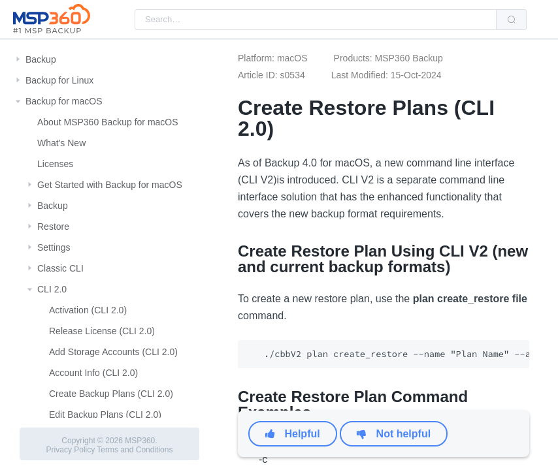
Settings (54, 247)
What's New (61, 143)
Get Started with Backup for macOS (109, 185)
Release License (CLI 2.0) (102, 331)
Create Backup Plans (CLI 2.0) (111, 393)
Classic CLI (60, 268)
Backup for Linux (59, 80)
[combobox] (316, 19)
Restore (53, 226)
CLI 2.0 (52, 289)
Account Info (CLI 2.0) (93, 373)
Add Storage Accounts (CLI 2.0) (113, 352)
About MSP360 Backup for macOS (107, 122)
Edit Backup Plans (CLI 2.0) (105, 414)
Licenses (55, 164)
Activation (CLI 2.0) (88, 310)
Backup (40, 59)
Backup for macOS (64, 101)
